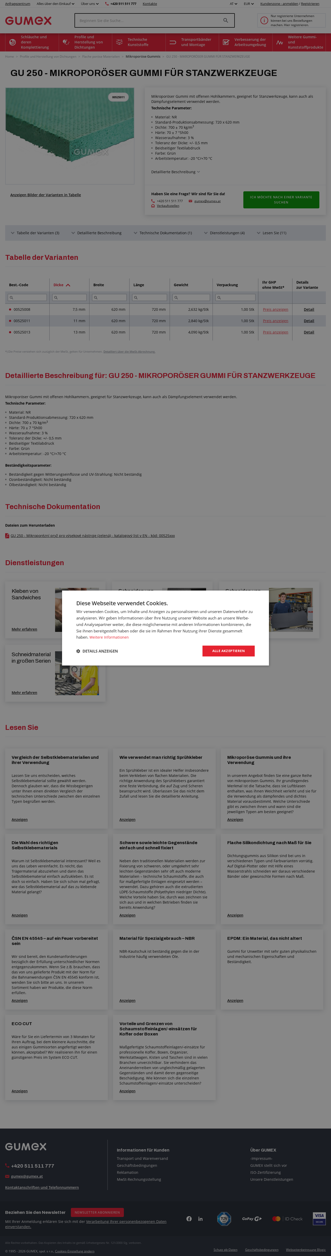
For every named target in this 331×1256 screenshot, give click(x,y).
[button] (97, 651)
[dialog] (165, 628)
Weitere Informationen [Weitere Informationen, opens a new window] (109, 636)
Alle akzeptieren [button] (227, 650)
